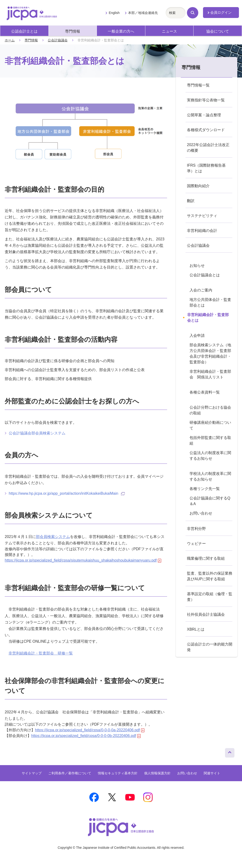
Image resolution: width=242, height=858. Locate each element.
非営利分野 (196, 529)
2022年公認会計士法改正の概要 (208, 147)
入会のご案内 (201, 290)
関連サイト (212, 773)
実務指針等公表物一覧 (206, 100)
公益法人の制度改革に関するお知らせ (210, 455)
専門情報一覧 (198, 85)
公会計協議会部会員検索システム (37, 433)
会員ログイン (221, 12)
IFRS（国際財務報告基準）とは (206, 168)
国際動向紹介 (198, 186)
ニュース (169, 31)
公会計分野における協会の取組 (210, 410)
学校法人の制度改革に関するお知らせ (210, 476)
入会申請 (197, 336)
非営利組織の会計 (202, 231)
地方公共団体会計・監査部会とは (210, 302)
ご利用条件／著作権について (69, 773)
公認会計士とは (24, 31)
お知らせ (197, 266)
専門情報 (72, 31)
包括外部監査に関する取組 (210, 440)
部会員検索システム (53, 537)
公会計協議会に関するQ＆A (210, 501)
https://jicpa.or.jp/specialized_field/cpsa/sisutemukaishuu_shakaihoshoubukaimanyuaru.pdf (83, 560)
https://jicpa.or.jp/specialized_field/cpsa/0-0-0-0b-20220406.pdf (86, 736)
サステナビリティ (202, 216)
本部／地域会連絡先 (143, 13)
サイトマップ (32, 773)
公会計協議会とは (205, 275)
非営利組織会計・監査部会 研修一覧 (41, 653)
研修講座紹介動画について (210, 425)
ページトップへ (229, 752)
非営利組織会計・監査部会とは (208, 317)
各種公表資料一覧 (205, 392)
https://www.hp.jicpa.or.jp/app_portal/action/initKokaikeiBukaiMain (67, 493)
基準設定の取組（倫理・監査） (209, 597)
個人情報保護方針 (157, 773)
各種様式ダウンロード (206, 130)
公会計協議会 (58, 40)
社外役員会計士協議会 (206, 614)
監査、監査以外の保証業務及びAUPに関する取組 (209, 576)
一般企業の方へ (121, 31)
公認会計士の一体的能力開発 (209, 647)
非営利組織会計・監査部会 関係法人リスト (210, 374)
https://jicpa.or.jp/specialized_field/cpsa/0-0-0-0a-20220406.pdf (89, 730)
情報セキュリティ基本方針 (118, 773)
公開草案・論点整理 (204, 115)
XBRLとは (195, 629)
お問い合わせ (201, 513)
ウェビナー (196, 544)
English (114, 13)
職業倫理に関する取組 (206, 558)
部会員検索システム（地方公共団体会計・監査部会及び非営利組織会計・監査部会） (210, 353)
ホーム (10, 40)
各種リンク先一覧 (205, 489)
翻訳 (190, 201)
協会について (217, 31)
